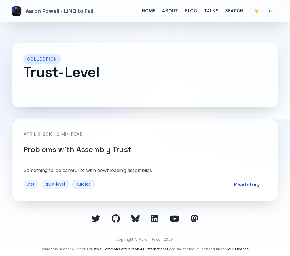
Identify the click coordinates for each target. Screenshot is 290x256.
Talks (211, 11)
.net (30, 184)
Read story (247, 184)
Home (149, 11)
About (170, 11)
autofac (83, 184)
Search (234, 11)
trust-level (55, 184)
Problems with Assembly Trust (77, 149)
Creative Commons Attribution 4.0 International (127, 249)
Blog (191, 11)
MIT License (238, 249)
